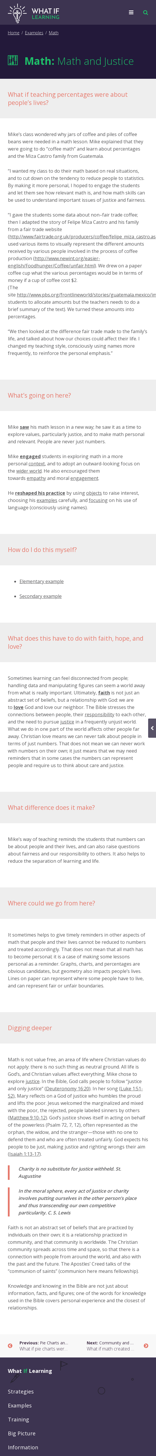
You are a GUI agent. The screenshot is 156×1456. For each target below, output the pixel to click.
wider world (29, 471)
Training (18, 1419)
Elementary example (42, 581)
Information (23, 1447)
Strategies (21, 1391)
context (37, 463)
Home (14, 32)
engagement (84, 478)
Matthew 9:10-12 (27, 1117)
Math (53, 32)
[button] (144, 12)
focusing (98, 500)
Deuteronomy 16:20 (67, 1088)
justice (67, 722)
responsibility (99, 714)
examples (47, 500)
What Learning (30, 1370)
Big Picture (22, 1433)
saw (24, 427)
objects (94, 493)
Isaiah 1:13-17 (24, 1154)
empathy (36, 478)
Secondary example (41, 596)
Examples (34, 32)
